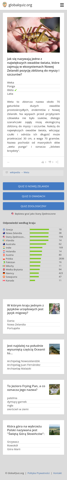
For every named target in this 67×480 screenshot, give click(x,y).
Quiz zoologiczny (33, 206)
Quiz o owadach (33, 196)
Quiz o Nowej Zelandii (33, 186)
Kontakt (57, 473)
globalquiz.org (20, 4)
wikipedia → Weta (19, 172)
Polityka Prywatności (39, 473)
